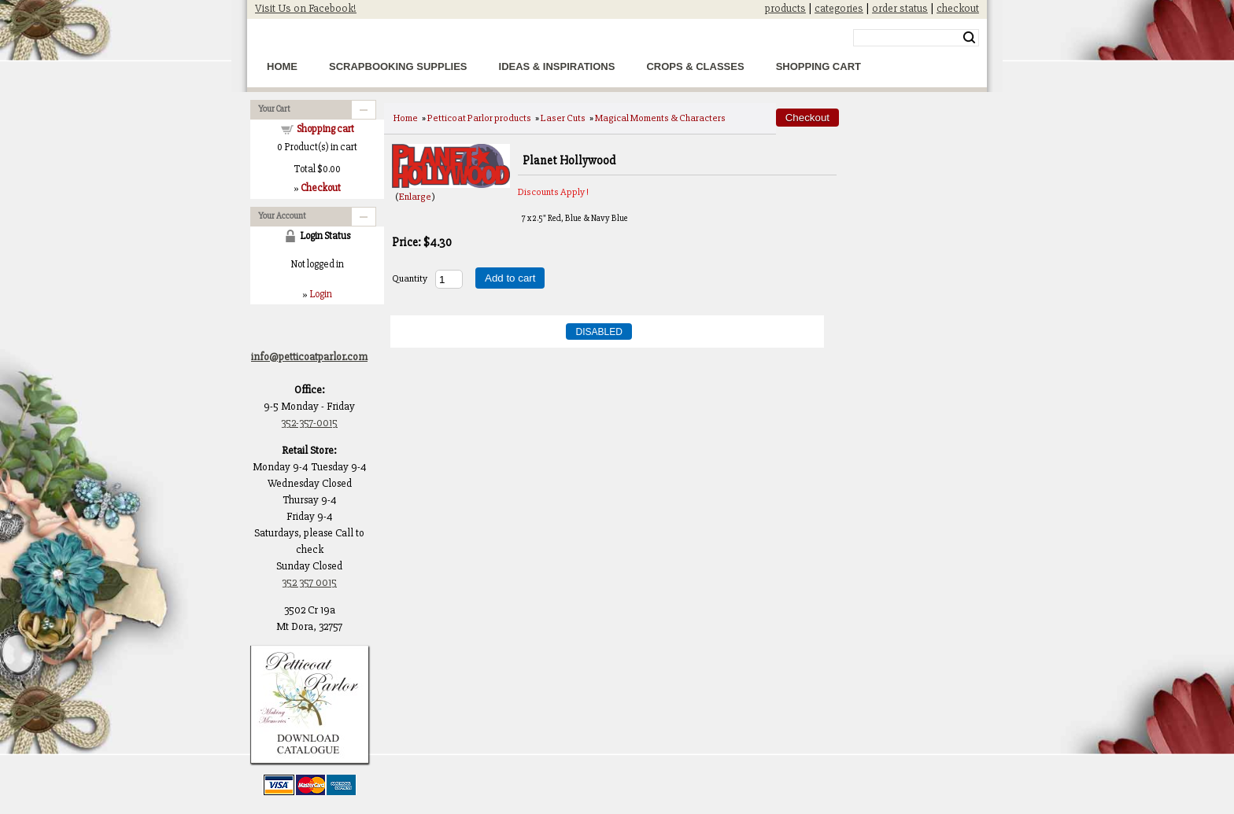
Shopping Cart (818, 66)
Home (282, 66)
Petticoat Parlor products (479, 118)
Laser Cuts (563, 118)
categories (839, 8)
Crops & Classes (695, 66)
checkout (958, 8)
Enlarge (415, 196)
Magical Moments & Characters (660, 118)
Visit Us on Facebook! (306, 8)
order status (900, 8)
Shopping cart (325, 129)
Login (320, 294)
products (785, 8)
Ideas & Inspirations (557, 66)
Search (969, 37)
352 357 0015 (309, 582)
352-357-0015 (309, 422)
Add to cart (510, 278)
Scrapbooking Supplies (398, 66)
